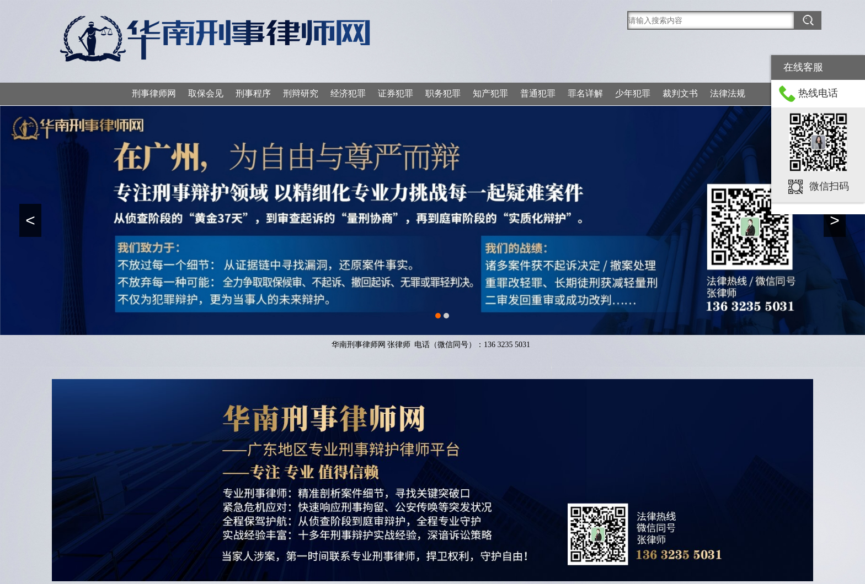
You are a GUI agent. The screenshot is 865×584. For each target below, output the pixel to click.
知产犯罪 (490, 93)
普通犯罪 (538, 93)
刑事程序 (253, 93)
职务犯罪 (443, 93)
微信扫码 (829, 186)
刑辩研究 (300, 93)
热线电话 (818, 93)
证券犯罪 (395, 93)
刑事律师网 (154, 93)
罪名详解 (585, 93)
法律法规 (727, 93)
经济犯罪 (348, 93)
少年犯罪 (632, 93)
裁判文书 (680, 93)
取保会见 (205, 93)
